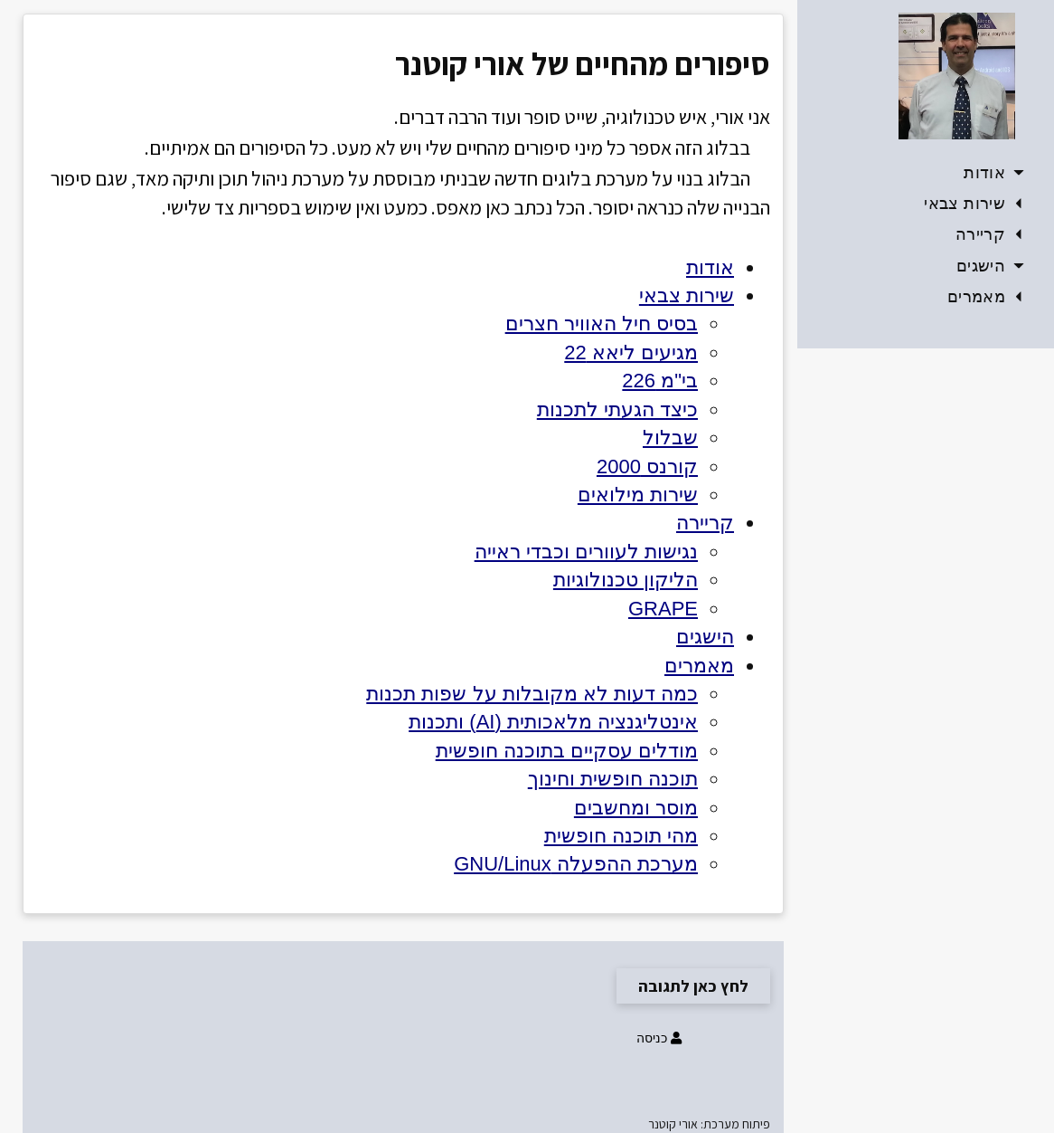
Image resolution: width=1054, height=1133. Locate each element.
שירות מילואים (638, 494)
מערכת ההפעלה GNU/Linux (576, 863)
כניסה (657, 1038)
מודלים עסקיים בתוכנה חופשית (567, 750)
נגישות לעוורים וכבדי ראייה (586, 551)
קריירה (991, 234)
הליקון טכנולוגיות (625, 579)
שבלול (670, 437)
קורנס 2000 (647, 466)
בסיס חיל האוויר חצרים (601, 323)
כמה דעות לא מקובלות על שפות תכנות (532, 693)
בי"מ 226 (660, 380)
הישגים (991, 266)
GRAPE (663, 608)
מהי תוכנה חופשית (621, 835)
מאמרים (987, 297)
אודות (995, 173)
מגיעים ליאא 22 (631, 352)
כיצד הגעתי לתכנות (617, 409)
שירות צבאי (975, 204)
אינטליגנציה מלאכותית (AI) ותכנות (553, 721)
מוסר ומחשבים (636, 807)
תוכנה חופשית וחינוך (613, 778)
